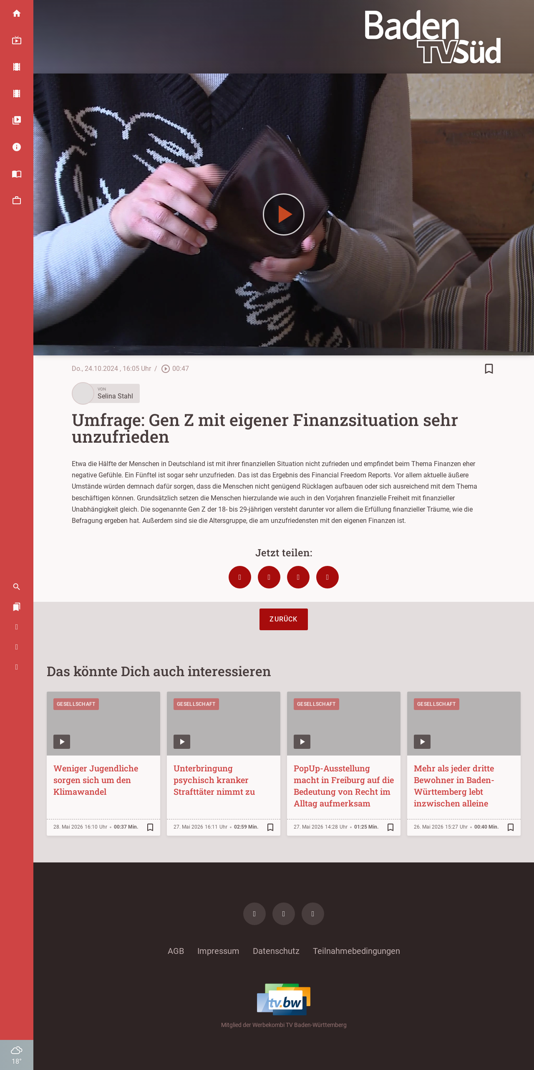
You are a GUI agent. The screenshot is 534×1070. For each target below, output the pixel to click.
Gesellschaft (76, 704)
